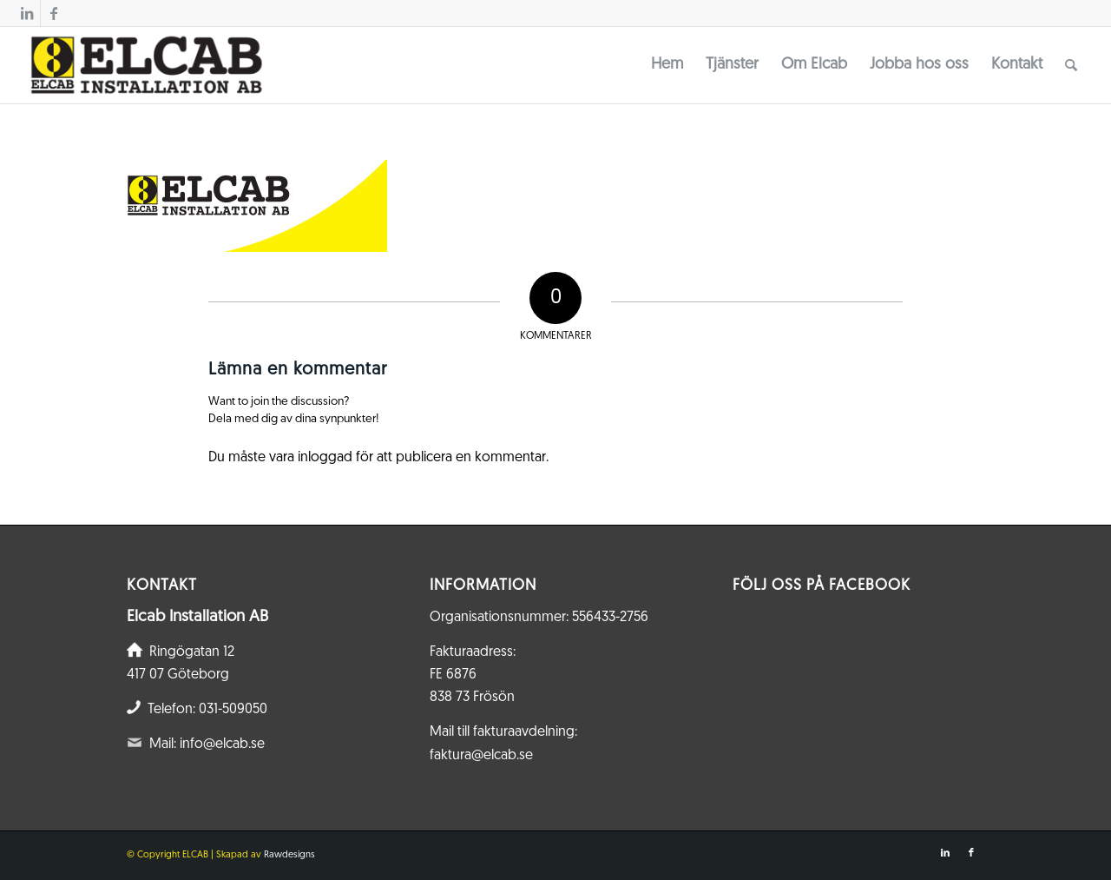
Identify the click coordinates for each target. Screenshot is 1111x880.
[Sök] (1071, 65)
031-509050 (233, 710)
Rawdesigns (289, 855)
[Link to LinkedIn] (27, 13)
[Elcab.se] (146, 65)
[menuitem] (667, 65)
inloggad (325, 458)
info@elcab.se (222, 744)
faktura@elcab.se (481, 756)
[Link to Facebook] (54, 13)
